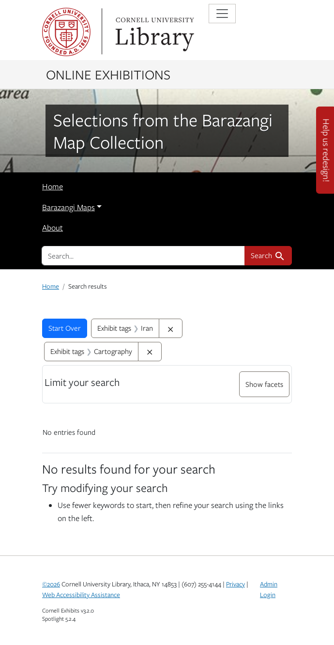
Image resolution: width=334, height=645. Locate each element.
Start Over (64, 328)
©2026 (51, 584)
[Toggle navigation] (222, 13)
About (52, 227)
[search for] (143, 255)
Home (52, 186)
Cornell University (66, 32)
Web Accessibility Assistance (81, 594)
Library (153, 32)
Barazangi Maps (68, 207)
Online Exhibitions (108, 74)
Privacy (235, 584)
